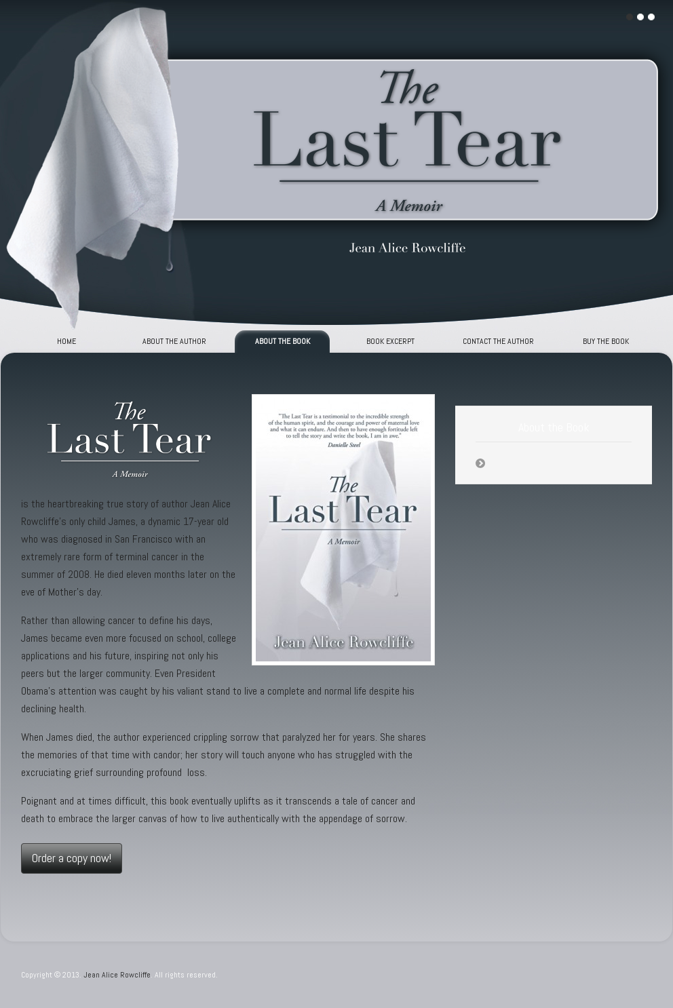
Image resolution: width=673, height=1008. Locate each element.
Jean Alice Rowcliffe (117, 974)
